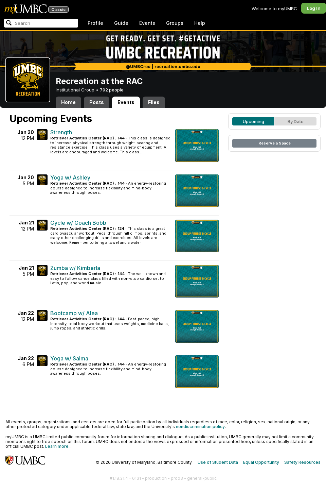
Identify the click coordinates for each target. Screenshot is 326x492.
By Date (296, 121)
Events (147, 23)
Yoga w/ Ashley (70, 177)
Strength (61, 132)
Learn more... (58, 446)
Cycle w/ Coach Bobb (78, 222)
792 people (112, 89)
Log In (314, 8)
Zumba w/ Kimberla (75, 268)
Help (199, 23)
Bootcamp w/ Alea (74, 313)
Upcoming (253, 121)
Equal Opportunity (261, 462)
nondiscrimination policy (200, 426)
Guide (121, 23)
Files (154, 102)
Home (68, 102)
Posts (96, 102)
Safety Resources (302, 462)
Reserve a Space (274, 143)
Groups (174, 23)
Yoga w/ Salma (69, 358)
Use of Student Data (218, 462)
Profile (95, 23)
